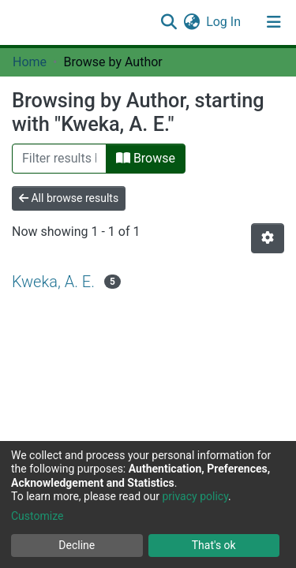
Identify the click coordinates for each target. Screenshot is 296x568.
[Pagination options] (267, 238)
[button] (191, 22)
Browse (145, 158)
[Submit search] (168, 22)
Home (30, 61)
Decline (76, 545)
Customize (37, 516)
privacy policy (195, 496)
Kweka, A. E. (53, 281)
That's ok (214, 545)
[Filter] (59, 159)
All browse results (68, 198)
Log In (224, 21)
